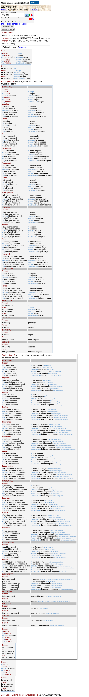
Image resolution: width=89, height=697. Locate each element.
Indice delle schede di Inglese (14, 24)
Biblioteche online (8, 29)
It (31, 15)
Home (4, 9)
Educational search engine (19, 9)
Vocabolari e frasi (7, 27)
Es (31, 19)
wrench (22, 47)
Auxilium (35, 9)
